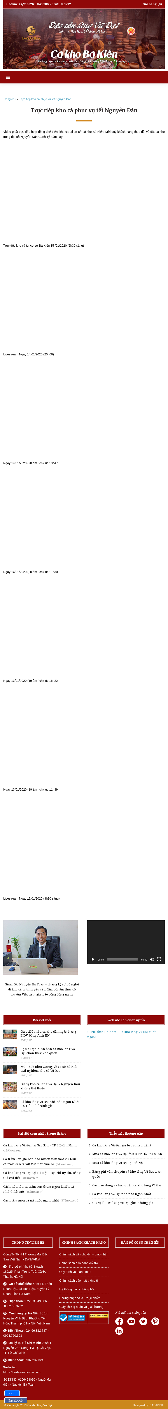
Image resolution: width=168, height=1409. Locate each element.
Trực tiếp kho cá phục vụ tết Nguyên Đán (45, 99)
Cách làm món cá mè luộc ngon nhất (31, 1200)
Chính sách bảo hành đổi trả (78, 1263)
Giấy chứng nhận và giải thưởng (81, 1307)
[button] (5, 77)
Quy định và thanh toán (75, 1272)
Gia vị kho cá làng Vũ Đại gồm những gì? (122, 1203)
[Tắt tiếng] (152, 959)
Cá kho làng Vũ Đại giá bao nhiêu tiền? (121, 1145)
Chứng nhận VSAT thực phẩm (79, 1298)
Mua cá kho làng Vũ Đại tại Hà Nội (118, 1163)
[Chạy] (93, 959)
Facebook (16, 1400)
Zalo (12, 1393)
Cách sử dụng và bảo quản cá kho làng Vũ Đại (126, 1185)
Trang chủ (9, 99)
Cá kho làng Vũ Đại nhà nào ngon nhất (121, 1194)
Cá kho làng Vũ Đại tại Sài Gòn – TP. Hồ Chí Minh (40, 1145)
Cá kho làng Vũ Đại (39, 1405)
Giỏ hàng (150, 4)
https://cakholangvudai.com (21, 1372)
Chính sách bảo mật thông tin (79, 1280)
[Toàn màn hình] (159, 959)
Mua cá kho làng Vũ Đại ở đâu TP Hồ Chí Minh (127, 1154)
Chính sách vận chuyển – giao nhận (83, 1254)
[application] (126, 942)
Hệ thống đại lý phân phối (76, 1289)
